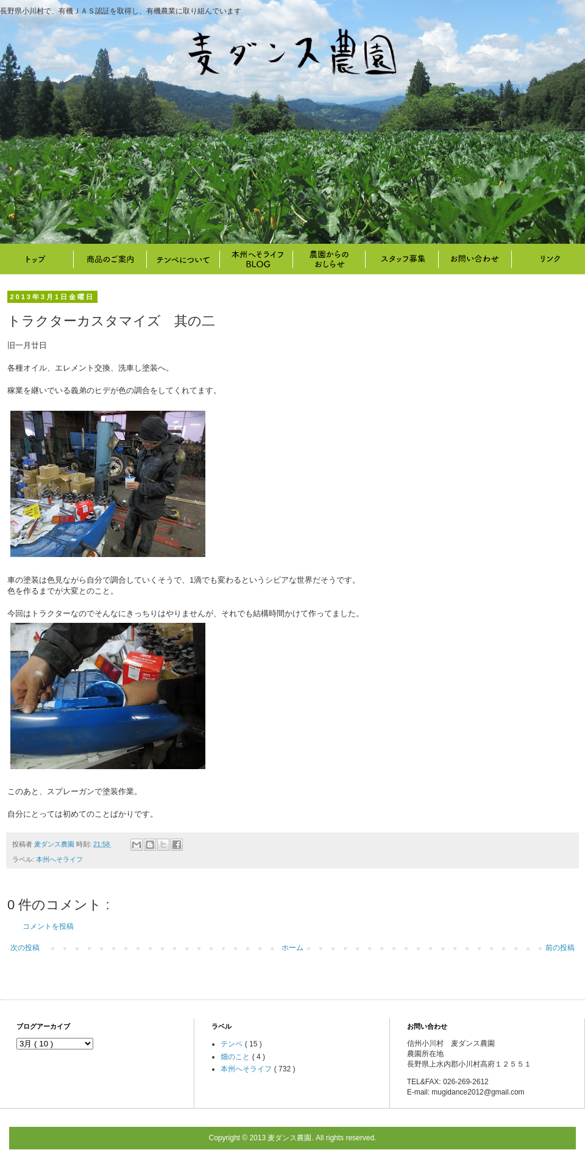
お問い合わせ (475, 259)
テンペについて (182, 259)
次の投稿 (25, 947)
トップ (36, 259)
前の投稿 (560, 947)
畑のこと (329, 259)
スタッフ (402, 259)
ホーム (292, 947)
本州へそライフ (255, 259)
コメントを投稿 (48, 926)
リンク (548, 259)
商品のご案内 (109, 259)
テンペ (232, 1044)
